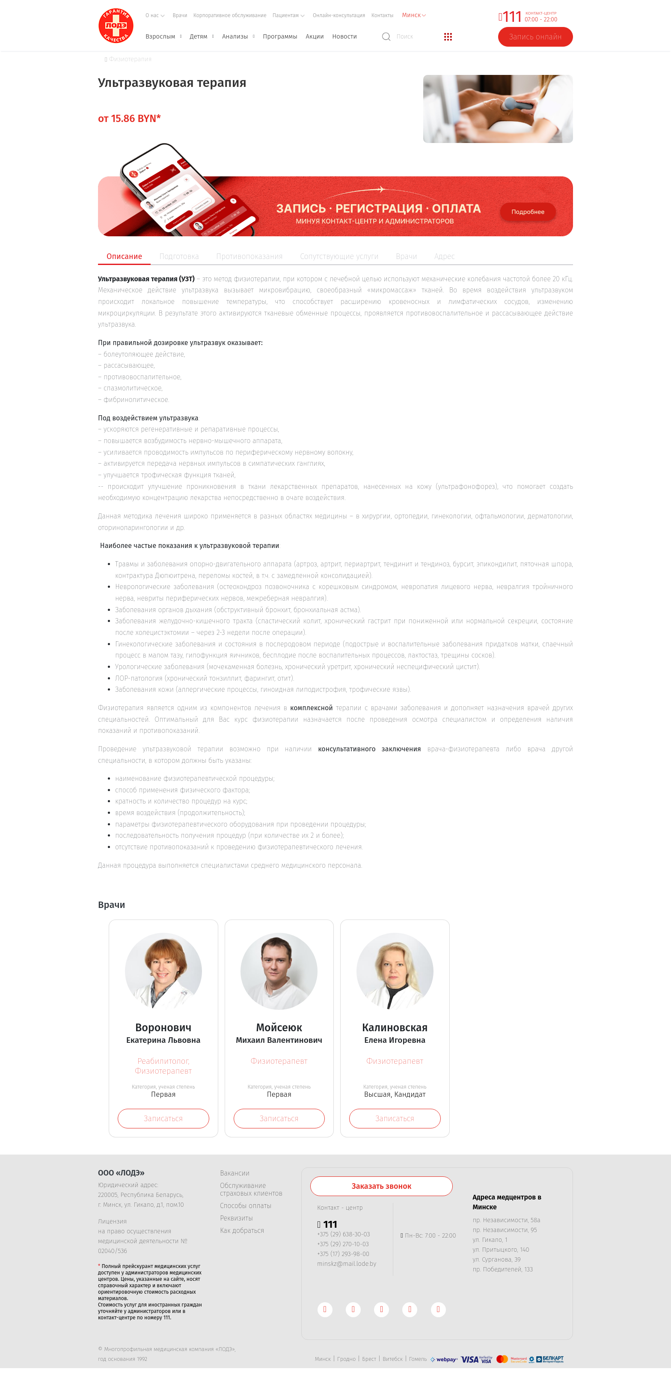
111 (512, 16)
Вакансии (234, 1175)
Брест (369, 1360)
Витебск (393, 1360)
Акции (315, 36)
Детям (199, 36)
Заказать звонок (381, 1188)
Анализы (235, 36)
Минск (323, 1360)
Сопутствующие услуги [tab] (339, 256)
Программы (280, 36)
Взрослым (160, 36)
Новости (344, 36)
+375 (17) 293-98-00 (343, 1255)
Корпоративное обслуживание (230, 15)
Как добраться (242, 1232)
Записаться (163, 1118)
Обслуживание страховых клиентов (251, 1191)
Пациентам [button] (289, 15)
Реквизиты (236, 1220)
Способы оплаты (245, 1207)
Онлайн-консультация (339, 15)
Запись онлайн (535, 37)
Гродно (346, 1360)
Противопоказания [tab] (249, 256)
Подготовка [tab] (179, 256)
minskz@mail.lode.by (346, 1265)
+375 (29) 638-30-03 (343, 1236)
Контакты (382, 15)
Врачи (180, 15)
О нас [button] (155, 15)
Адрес (444, 256)
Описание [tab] (124, 256)
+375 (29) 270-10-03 (343, 1246)
